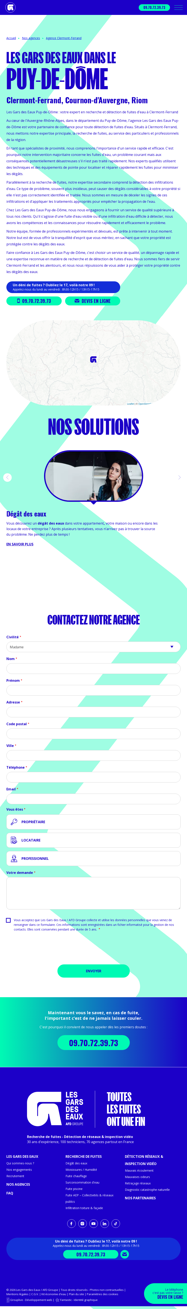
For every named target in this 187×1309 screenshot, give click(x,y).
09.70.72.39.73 (154, 7)
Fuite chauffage (76, 1176)
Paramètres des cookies (102, 1294)
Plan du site (76, 1294)
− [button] (12, 332)
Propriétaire (33, 822)
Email (11, 789)
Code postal (16, 724)
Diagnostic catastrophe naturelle (147, 1190)
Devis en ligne (93, 300)
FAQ (9, 1193)
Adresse (13, 702)
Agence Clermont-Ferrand (63, 38)
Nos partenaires (140, 1198)
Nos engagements (19, 1170)
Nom (10, 658)
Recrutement (15, 1176)
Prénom (13, 680)
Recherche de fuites (84, 1156)
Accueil (11, 38)
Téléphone (15, 767)
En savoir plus (19, 544)
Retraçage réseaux (138, 1183)
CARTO (175, 404)
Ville (10, 745)
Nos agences (31, 38)
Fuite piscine (74, 1189)
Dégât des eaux (76, 1163)
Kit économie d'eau (53, 1294)
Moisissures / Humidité (81, 1170)
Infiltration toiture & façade (84, 1208)
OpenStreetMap (146, 404)
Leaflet (130, 404)
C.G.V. (35, 1294)
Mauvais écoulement (139, 1170)
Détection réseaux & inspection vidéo (144, 1160)
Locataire (30, 840)
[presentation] (93, 949)
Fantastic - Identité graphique (79, 1300)
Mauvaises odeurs (137, 1177)
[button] (7, 477)
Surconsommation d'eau (82, 1182)
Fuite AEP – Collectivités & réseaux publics (89, 1198)
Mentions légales (17, 1294)
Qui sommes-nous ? (20, 1163)
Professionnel (35, 858)
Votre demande (19, 872)
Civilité (12, 637)
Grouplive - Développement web (31, 1300)
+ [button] (12, 326)
